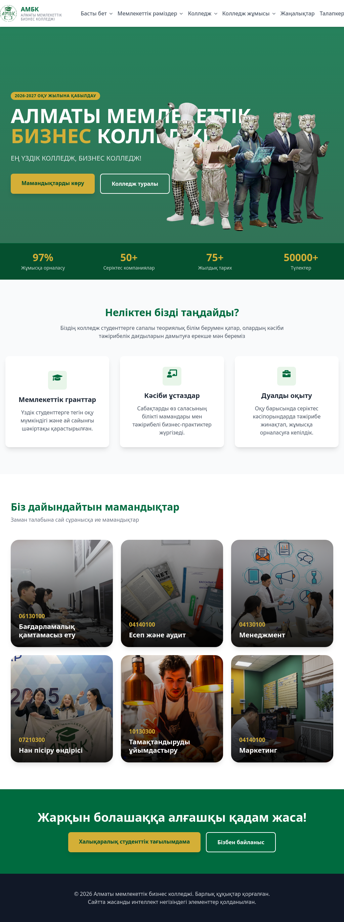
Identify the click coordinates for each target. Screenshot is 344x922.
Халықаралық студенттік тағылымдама (134, 841)
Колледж (199, 13)
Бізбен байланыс (240, 842)
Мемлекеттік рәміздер (147, 13)
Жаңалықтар (298, 13)
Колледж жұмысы (246, 13)
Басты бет (94, 13)
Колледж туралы (135, 183)
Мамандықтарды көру (53, 183)
